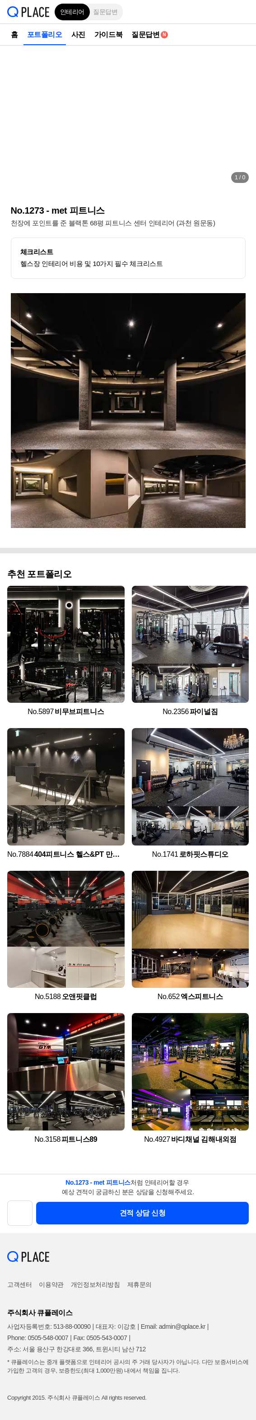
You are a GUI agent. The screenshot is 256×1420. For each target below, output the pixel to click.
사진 (78, 34)
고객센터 (19, 1284)
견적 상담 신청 (143, 1213)
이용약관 (51, 1284)
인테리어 (72, 11)
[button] (242, 11)
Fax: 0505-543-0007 (100, 1337)
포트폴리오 (44, 34)
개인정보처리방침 (95, 1284)
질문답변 (105, 11)
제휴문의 (139, 1284)
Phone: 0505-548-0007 (37, 1337)
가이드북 (108, 34)
